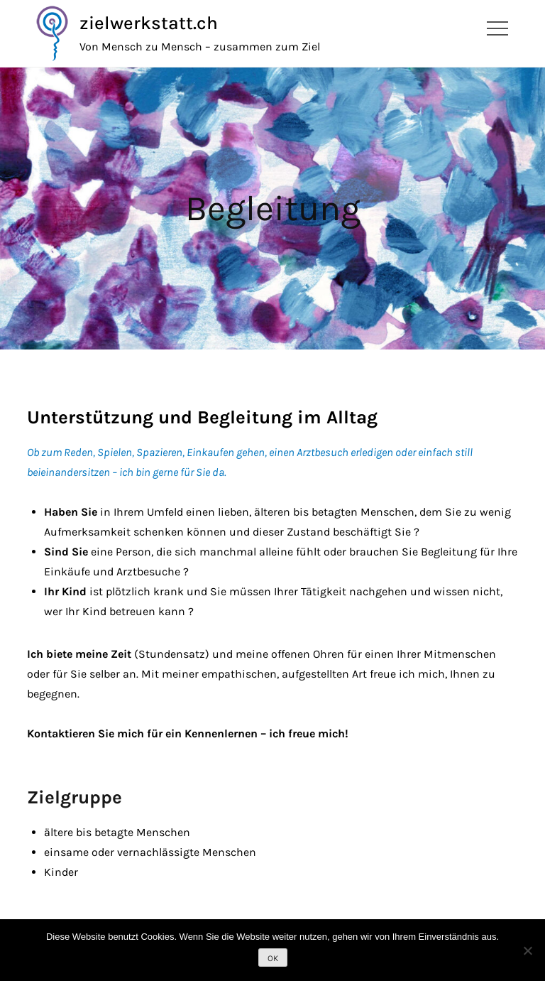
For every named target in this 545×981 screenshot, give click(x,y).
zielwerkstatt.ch (148, 23)
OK (273, 958)
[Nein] (527, 950)
